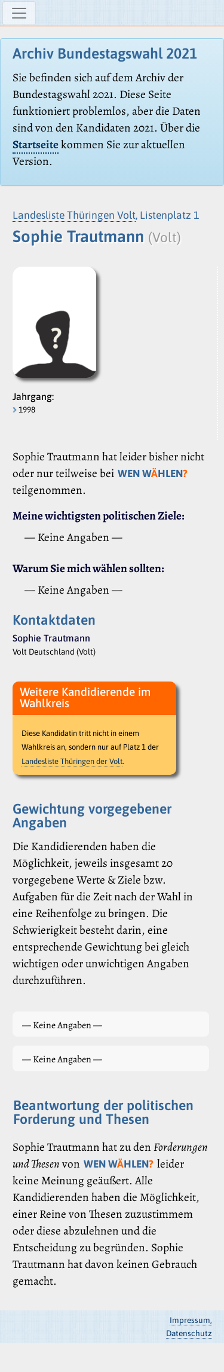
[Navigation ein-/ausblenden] (19, 13)
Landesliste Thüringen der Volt (72, 761)
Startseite (36, 144)
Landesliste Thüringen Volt (74, 215)
